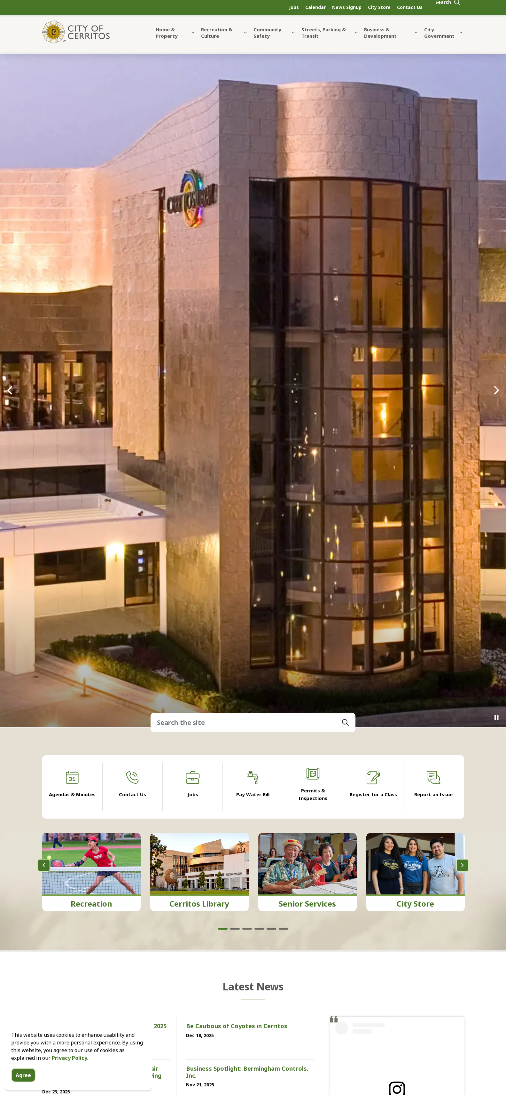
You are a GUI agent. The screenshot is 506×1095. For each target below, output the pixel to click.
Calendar (315, 7)
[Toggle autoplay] (496, 717)
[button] (345, 722)
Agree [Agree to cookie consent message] (23, 1075)
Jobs (294, 7)
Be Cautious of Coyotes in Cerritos (236, 1026)
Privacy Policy (69, 1057)
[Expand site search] (448, 7)
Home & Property (167, 37)
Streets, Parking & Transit (323, 37)
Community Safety (267, 37)
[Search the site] (253, 722)
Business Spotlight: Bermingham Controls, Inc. (247, 1072)
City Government (439, 37)
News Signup (347, 7)
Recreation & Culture (216, 37)
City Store (379, 7)
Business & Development (380, 37)
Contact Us (410, 7)
